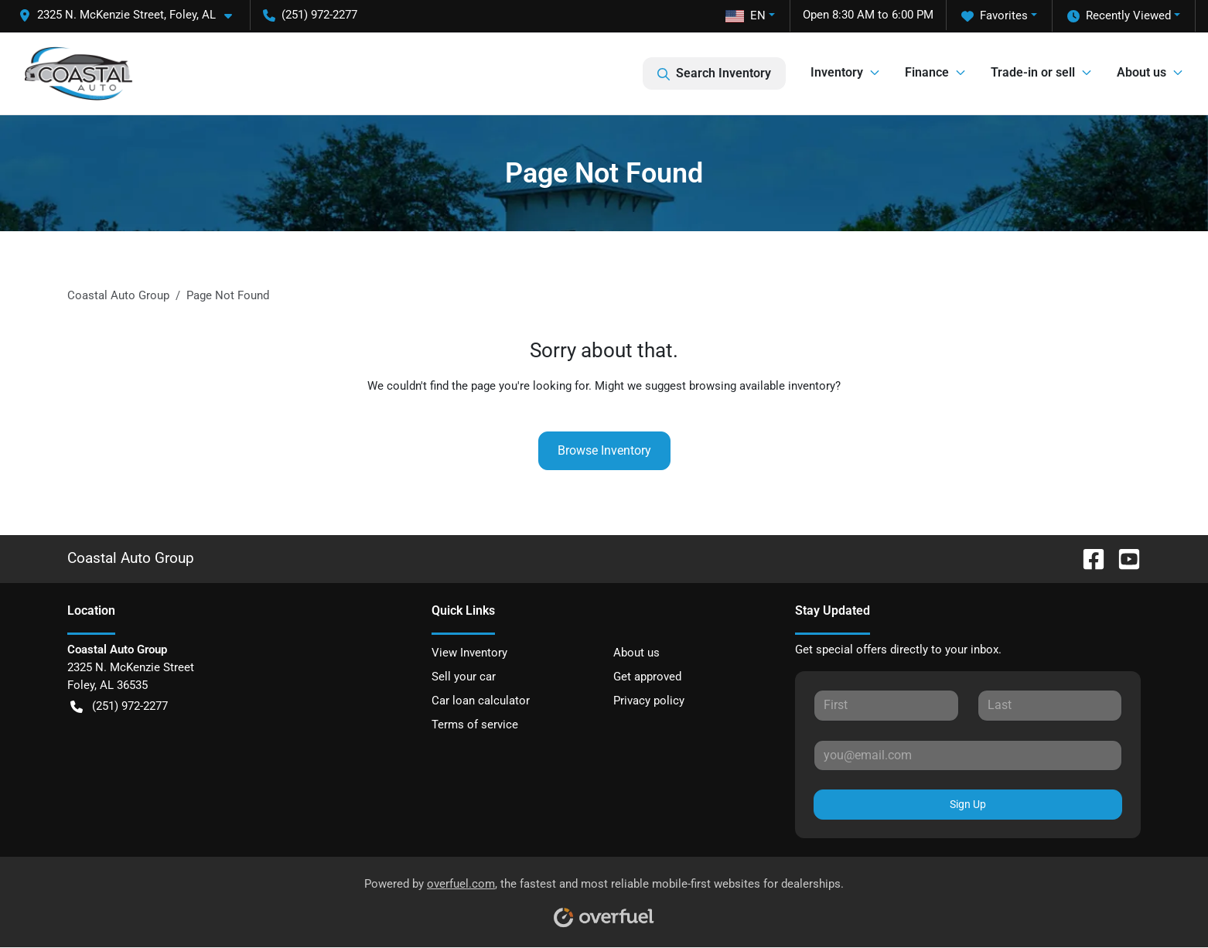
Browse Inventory (604, 450)
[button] (131, 15)
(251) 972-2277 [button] (310, 15)
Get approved (647, 677)
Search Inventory (714, 73)
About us (636, 653)
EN (745, 15)
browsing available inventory (762, 386)
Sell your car (464, 677)
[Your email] (968, 755)
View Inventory (469, 653)
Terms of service (475, 724)
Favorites (994, 16)
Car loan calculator (481, 701)
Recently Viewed (1119, 16)
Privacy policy (648, 701)
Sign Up (968, 804)
